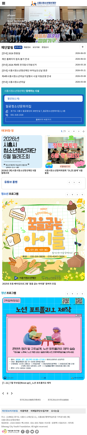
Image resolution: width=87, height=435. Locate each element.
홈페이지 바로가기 (43, 119)
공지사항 (18, 47)
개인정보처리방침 (10, 411)
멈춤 (74, 131)
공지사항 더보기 (83, 47)
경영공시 (45, 47)
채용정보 (27, 47)
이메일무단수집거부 (40, 411)
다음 (79, 131)
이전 (69, 131)
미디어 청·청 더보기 (83, 131)
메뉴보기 (3, 3)
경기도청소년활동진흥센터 (30, 400)
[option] (43, 24)
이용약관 (24, 411)
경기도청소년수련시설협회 (58, 400)
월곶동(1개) (13, 98)
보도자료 (36, 47)
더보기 (79, 182)
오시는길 (55, 411)
